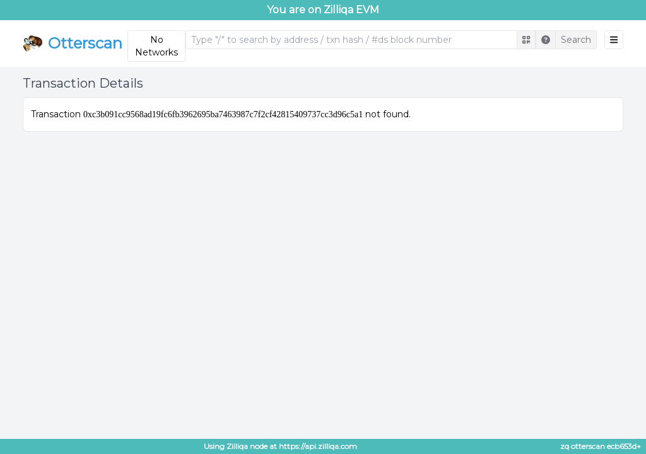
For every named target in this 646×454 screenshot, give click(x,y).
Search (576, 39)
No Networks (156, 46)
